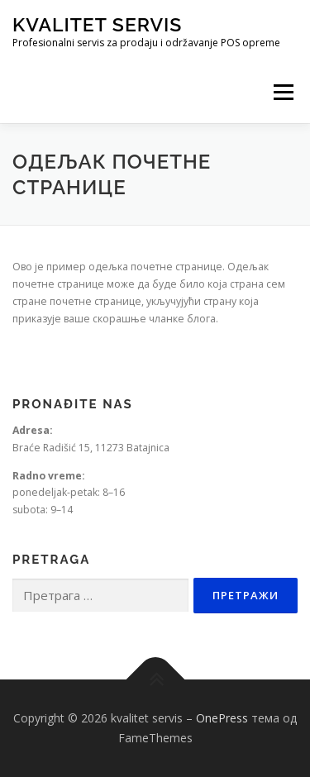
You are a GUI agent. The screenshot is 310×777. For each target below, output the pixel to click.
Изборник (283, 92)
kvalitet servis (97, 24)
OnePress (222, 718)
